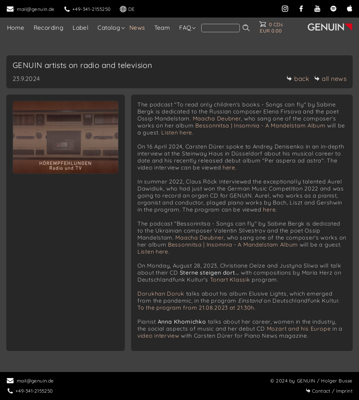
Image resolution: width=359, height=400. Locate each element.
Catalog (108, 27)
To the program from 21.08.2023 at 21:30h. (196, 307)
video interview (158, 335)
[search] (220, 28)
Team (162, 27)
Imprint (329, 391)
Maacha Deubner (217, 118)
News (137, 27)
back (297, 79)
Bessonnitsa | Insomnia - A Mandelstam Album (260, 125)
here (229, 167)
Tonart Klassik (230, 279)
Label (80, 27)
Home (16, 27)
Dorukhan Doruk (160, 293)
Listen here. (177, 132)
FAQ (185, 27)
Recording (49, 27)
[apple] (349, 8)
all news (330, 79)
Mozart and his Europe (299, 328)
